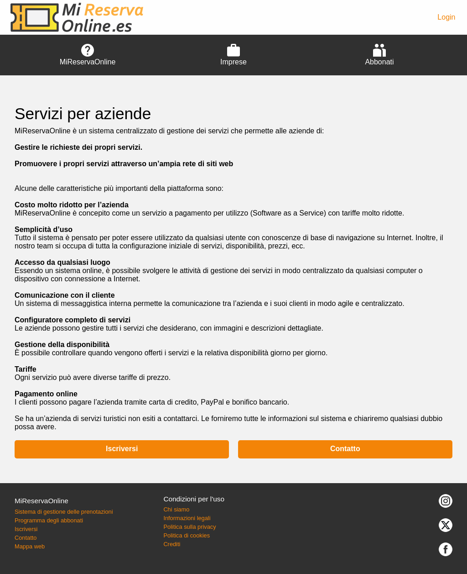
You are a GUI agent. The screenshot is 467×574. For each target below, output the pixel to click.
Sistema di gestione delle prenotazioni (64, 511)
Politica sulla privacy (189, 526)
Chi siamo (176, 509)
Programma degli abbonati (49, 520)
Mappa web (30, 546)
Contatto (345, 449)
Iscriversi (122, 449)
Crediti (171, 544)
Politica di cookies (186, 535)
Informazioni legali (186, 518)
